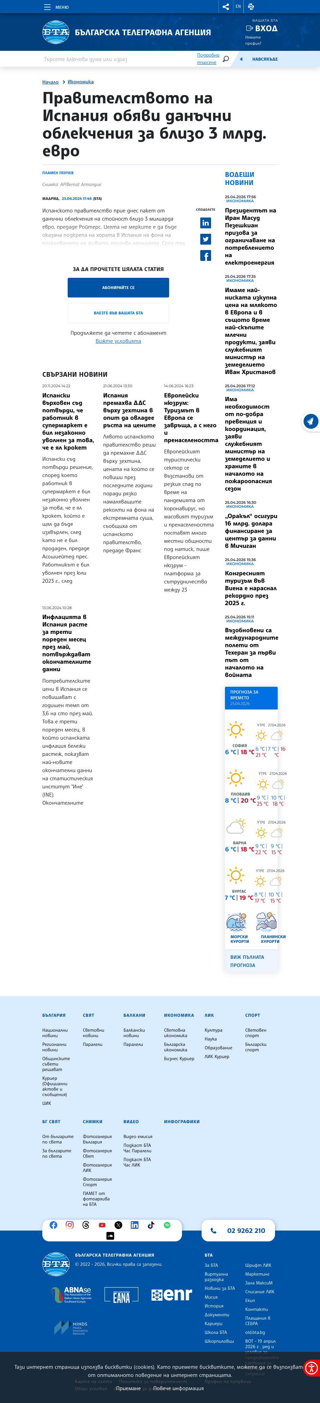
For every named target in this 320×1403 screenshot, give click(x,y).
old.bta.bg (255, 1332)
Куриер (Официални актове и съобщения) (54, 1086)
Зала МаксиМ (259, 1283)
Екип (250, 1300)
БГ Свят (51, 1122)
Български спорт (256, 1047)
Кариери (214, 1323)
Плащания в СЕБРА (257, 1321)
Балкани (134, 1015)
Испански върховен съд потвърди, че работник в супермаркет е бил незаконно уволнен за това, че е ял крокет (68, 421)
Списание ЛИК (259, 1292)
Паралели (92, 1044)
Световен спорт (256, 1033)
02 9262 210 (246, 1230)
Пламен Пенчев (58, 172)
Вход (266, 28)
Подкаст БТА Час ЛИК (137, 1162)
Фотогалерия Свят (97, 1153)
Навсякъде (265, 59)
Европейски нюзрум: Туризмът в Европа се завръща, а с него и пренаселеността (191, 418)
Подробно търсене (208, 58)
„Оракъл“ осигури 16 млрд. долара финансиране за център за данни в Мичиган (251, 531)
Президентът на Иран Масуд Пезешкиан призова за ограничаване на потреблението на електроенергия (250, 236)
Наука (211, 1039)
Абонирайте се (118, 287)
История (214, 1306)
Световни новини (93, 1033)
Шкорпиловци (219, 1341)
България (54, 1015)
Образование (218, 1048)
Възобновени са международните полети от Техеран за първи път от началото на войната (251, 652)
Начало (50, 82)
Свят (88, 1015)
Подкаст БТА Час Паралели (137, 1148)
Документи (217, 1315)
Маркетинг (257, 1274)
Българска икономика (175, 1047)
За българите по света (56, 1153)
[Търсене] (225, 59)
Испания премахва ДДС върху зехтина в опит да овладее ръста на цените (129, 410)
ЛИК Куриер (217, 1056)
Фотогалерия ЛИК (97, 1167)
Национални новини (55, 1033)
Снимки (92, 1122)
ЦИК (46, 1103)
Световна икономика (175, 1033)
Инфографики (182, 1122)
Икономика (81, 82)
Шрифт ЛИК (258, 1265)
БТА (209, 1255)
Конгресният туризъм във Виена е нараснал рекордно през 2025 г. (251, 588)
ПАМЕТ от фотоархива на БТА (96, 1199)
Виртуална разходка (216, 1277)
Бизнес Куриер (179, 1058)
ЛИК (209, 1015)
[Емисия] (241, 59)
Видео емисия (138, 1136)
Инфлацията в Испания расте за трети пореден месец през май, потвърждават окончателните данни (66, 643)
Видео (131, 1122)
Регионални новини (54, 1047)
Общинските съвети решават (56, 1064)
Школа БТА (216, 1332)
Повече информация (178, 1388)
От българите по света (58, 1139)
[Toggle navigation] (55, 6)
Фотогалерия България (97, 1139)
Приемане (128, 1388)
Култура (214, 1030)
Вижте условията (118, 340)
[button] (226, 6)
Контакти (256, 1309)
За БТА (211, 1265)
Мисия (211, 1297)
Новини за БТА (220, 1288)
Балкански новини (134, 1033)
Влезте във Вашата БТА (118, 312)
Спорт (252, 1015)
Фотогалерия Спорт (97, 1182)
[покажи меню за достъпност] (311, 1368)
